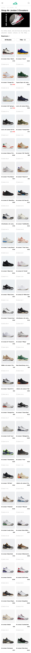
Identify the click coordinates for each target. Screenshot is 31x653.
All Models (8, 40)
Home (3, 7)
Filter (23, 40)
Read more (5, 36)
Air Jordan (10, 7)
